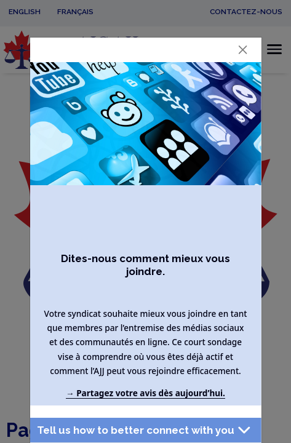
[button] (145, 430)
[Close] (242, 50)
